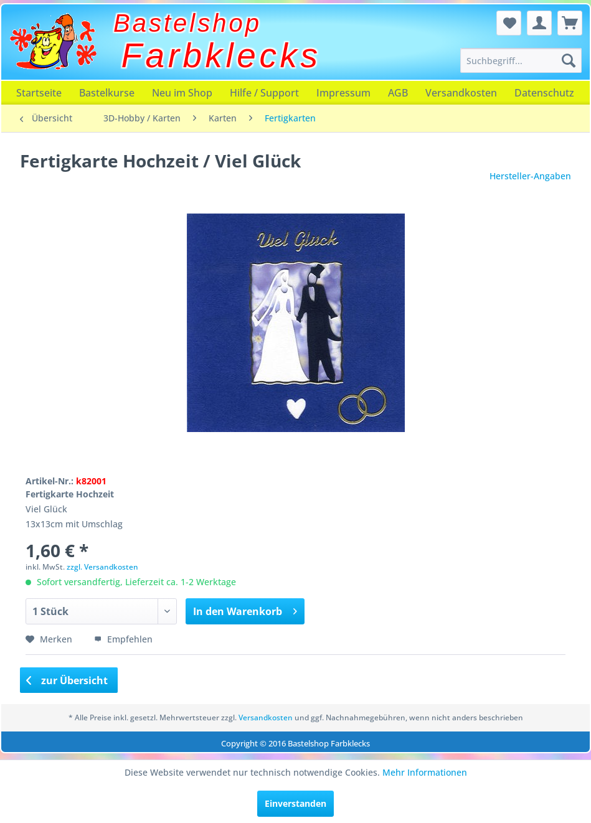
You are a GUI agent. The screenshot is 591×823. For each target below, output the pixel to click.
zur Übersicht (67, 680)
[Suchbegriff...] (521, 60)
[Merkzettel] (508, 23)
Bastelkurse (107, 93)
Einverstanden (295, 803)
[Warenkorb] (569, 23)
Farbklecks (221, 55)
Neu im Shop (182, 93)
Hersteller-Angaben (530, 176)
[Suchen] (569, 60)
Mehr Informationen (424, 772)
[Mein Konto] (539, 23)
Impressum (343, 93)
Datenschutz (544, 93)
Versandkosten (461, 93)
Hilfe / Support (264, 93)
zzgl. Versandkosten (102, 567)
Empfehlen (123, 639)
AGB (398, 93)
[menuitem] (521, 60)
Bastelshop (187, 23)
